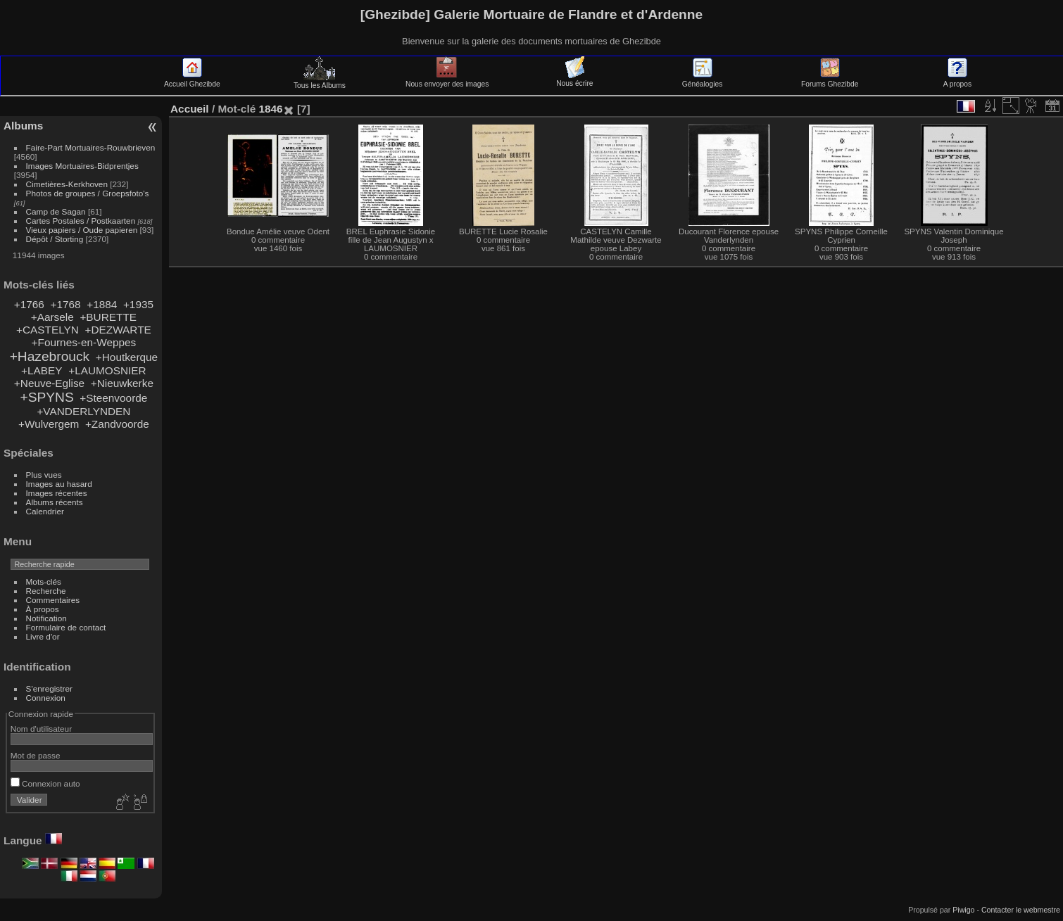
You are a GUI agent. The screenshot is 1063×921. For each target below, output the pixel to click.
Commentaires (53, 599)
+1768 (65, 304)
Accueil (189, 109)
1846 (270, 109)
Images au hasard (59, 483)
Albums (23, 126)
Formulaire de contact (66, 627)
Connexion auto (45, 783)
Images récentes (56, 492)
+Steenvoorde (113, 398)
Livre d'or (43, 636)
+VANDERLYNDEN (83, 411)
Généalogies (702, 80)
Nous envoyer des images (447, 80)
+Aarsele (52, 317)
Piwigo (963, 910)
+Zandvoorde (117, 424)
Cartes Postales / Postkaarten (81, 220)
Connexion (45, 697)
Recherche (46, 590)
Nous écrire (574, 79)
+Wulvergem (48, 424)
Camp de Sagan (56, 211)
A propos (957, 80)
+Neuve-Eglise (49, 383)
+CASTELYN (47, 330)
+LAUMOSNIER (107, 370)
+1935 (138, 304)
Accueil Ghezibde (192, 80)
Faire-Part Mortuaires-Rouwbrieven (91, 147)
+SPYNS (46, 397)
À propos (42, 609)
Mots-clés (43, 581)
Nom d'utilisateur (41, 728)
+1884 (102, 304)
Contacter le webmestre (1020, 910)
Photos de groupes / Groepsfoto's (87, 193)
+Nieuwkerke (122, 383)
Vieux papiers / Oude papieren (82, 229)
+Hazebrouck (50, 356)
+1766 (29, 304)
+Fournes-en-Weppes (84, 342)
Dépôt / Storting (55, 238)
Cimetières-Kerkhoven (67, 184)
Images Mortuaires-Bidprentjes (82, 165)
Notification (46, 618)
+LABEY (42, 370)
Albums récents (54, 502)
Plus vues (44, 474)
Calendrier (45, 511)
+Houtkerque (127, 357)
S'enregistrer (49, 688)
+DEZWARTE (117, 330)
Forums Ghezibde (829, 80)
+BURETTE (108, 317)
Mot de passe (36, 755)
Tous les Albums (320, 81)
